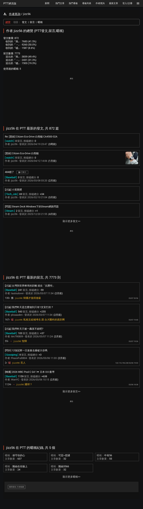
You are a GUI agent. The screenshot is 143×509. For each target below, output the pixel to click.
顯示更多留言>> (71, 391)
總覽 (7, 22)
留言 (32, 22)
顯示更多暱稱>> (71, 476)
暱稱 (40, 22)
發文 (24, 22)
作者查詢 (14, 14)
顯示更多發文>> (71, 221)
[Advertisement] (71, 99)
